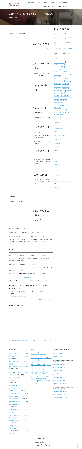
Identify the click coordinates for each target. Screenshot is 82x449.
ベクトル (41, 360)
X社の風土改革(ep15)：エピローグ (60, 394)
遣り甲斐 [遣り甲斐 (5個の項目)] (63, 114)
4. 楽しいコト (47, 6)
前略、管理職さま (58, 131)
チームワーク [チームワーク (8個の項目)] (58, 74)
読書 (44, 381)
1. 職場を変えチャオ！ (45, 2)
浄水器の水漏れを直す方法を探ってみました (19, 296)
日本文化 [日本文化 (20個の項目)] (63, 100)
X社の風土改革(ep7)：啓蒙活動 (60, 370)
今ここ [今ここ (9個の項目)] (56, 86)
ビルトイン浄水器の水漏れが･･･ (61, 33)
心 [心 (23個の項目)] (67, 95)
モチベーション (46, 362)
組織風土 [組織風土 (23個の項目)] (57, 107)
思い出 (46, 372)
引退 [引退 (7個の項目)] (62, 95)
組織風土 (33, 379)
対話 (48, 369)
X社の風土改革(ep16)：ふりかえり (60, 397)
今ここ (48, 365)
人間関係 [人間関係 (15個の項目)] (65, 83)
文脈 (39, 374)
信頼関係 (41, 367)
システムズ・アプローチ (37, 357)
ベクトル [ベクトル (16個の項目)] (57, 76)
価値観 (36, 367)
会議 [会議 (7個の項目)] (62, 86)
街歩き (56, 179)
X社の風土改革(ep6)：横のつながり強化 (61, 367)
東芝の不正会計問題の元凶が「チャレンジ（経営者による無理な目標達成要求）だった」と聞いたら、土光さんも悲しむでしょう (18, 379)
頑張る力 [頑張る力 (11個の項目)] (57, 117)
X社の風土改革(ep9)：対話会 (59, 377)
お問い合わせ (65, 6)
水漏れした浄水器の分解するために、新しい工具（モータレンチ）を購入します (63, 38)
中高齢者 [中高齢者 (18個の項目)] (57, 83)
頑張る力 (37, 384)
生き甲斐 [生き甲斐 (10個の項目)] (57, 105)
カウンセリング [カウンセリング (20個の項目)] (59, 66)
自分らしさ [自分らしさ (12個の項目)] (58, 112)
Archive (59, 6)
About (28, 2)
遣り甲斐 (48, 381)
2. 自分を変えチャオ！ (56, 2)
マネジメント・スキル (36, 362)
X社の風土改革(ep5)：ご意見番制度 (60, 364)
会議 (32, 367)
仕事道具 (57, 157)
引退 (39, 372)
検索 (71, 122)
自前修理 (19, 20)
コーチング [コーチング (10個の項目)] (58, 69)
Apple (36, 353)
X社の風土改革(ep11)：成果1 (59, 383)
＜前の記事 (26, 277)
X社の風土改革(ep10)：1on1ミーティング (62, 380)
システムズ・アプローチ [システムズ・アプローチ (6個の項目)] (60, 71)
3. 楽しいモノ (65, 2)
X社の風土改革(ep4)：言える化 (60, 361)
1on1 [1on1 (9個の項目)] (56, 62)
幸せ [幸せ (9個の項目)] (67, 93)
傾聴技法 (47, 367)
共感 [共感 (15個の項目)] (56, 90)
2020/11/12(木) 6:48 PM (47, 299)
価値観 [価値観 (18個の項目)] (68, 86)
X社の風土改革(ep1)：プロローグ (60, 353)
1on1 (32, 353)
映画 (37, 376)
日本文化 (44, 374)
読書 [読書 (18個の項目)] (56, 114)
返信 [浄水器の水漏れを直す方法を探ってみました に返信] (41, 299)
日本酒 (32, 376)
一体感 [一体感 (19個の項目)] (68, 81)
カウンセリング (35, 355)
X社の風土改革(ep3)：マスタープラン (61, 359)
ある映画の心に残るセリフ (60, 164)
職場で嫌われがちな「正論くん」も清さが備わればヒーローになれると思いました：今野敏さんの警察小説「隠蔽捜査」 (18, 403)
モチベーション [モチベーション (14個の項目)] (59, 81)
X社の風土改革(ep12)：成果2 (59, 386)
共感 (32, 369)
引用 (36, 372)
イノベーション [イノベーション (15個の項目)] (59, 64)
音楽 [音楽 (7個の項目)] (69, 114)
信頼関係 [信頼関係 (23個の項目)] (57, 88)
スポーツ (57, 168)
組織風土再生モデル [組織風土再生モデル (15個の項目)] (60, 109)
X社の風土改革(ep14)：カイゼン (60, 391)
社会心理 (47, 376)
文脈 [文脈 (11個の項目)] (56, 100)
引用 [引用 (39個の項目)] (56, 95)
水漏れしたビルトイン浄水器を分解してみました (63, 43)
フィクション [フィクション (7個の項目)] (68, 74)
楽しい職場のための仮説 (60, 135)
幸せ (32, 372)
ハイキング (57, 171)
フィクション (34, 360)
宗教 (44, 369)
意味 (32, 374)
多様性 (40, 369)
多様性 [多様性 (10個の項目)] (68, 90)
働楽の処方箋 (58, 150)
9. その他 (56, 187)
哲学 (36, 369)
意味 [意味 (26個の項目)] (63, 97)
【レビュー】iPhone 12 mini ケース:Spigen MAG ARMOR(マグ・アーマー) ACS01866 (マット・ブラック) (19, 372)
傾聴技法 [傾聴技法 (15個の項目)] (65, 88)
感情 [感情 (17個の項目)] (68, 97)
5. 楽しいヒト (54, 6)
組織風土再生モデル (41, 379)
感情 (36, 374)
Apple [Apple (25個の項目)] (62, 62)
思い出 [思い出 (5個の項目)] (56, 97)
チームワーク (47, 357)
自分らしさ (34, 381)
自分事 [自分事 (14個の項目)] (66, 112)
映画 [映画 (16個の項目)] (63, 102)
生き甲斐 (41, 376)
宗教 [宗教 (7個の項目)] (56, 93)
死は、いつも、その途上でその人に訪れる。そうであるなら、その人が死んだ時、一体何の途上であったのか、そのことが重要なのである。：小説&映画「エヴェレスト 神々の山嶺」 (18, 365)
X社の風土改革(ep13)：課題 (59, 388)
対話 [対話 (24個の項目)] (62, 93)
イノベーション (43, 353)
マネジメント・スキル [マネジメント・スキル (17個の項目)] (60, 78)
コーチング (42, 355)
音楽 (32, 384)
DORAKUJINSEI (34, 444)
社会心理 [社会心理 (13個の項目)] (65, 105)
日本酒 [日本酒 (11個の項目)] (57, 102)
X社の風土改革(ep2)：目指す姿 (60, 356)
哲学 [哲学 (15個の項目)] (62, 90)
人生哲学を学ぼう (58, 146)
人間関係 (44, 365)
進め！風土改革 (58, 139)
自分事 (39, 381)
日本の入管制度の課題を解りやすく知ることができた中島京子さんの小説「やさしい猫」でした (18, 411)
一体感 (32, 365)
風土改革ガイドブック (35, 2)
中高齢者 (38, 365)
